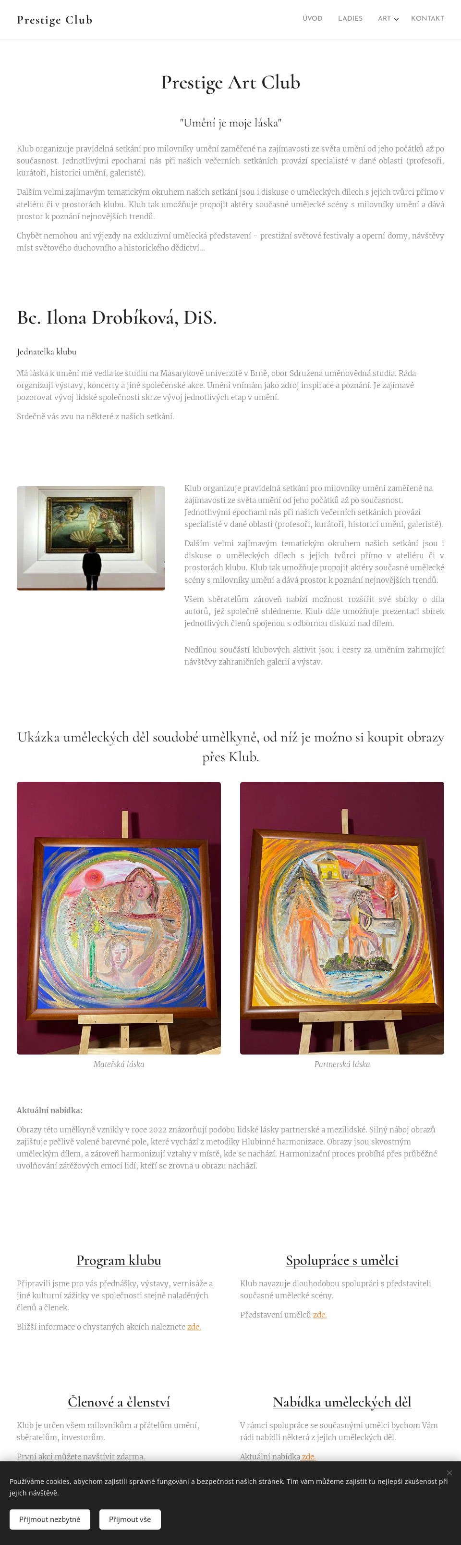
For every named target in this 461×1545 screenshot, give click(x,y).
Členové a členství (119, 1402)
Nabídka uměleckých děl (342, 1402)
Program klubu (118, 1260)
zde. (194, 1326)
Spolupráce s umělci (342, 1260)
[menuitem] (396, 20)
